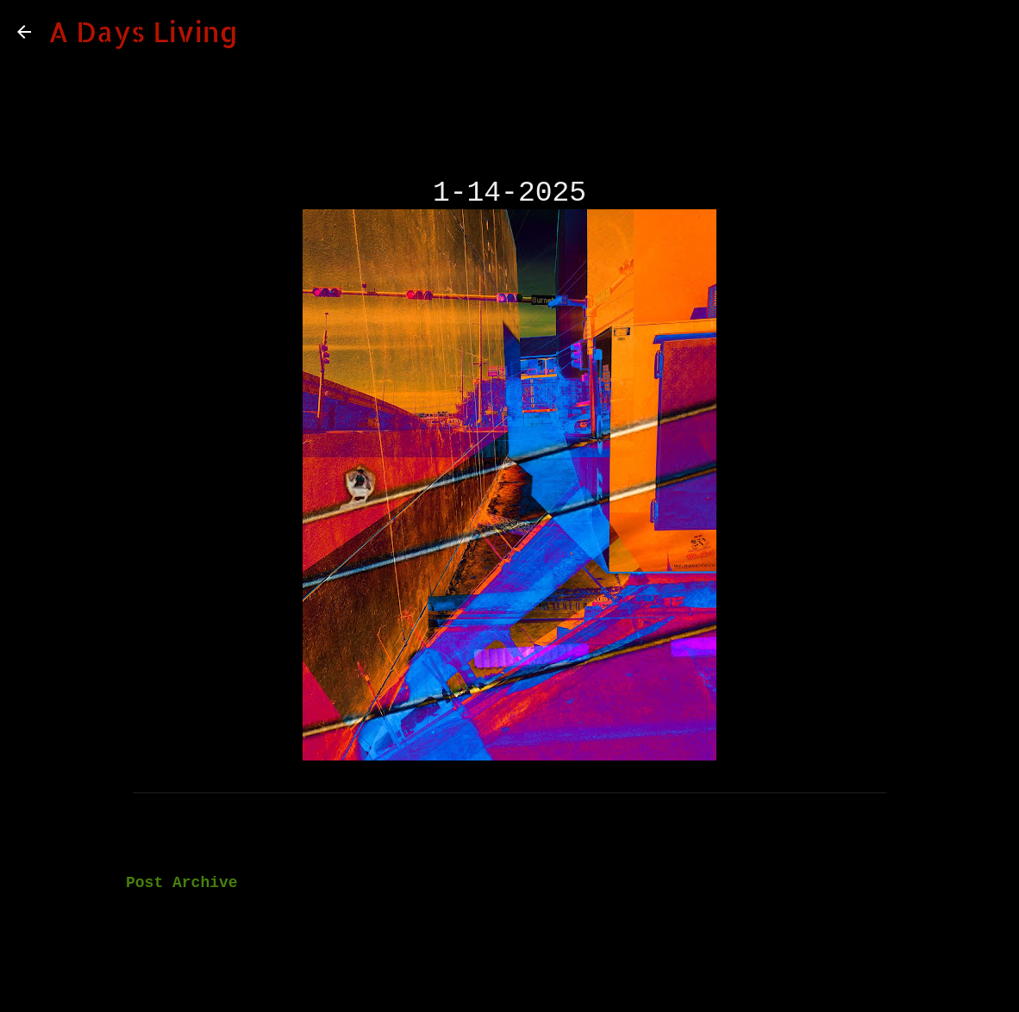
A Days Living (143, 31)
